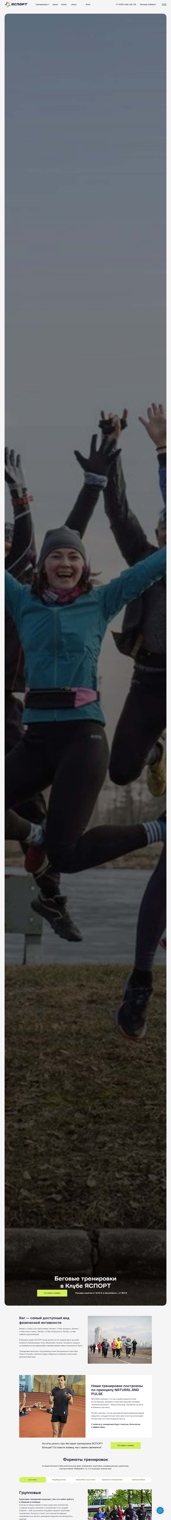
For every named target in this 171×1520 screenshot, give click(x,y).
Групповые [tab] (32, 1480)
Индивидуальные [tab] (59, 1480)
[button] (52, 1293)
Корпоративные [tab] (138, 1480)
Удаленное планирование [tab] (112, 1480)
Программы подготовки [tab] (85, 1480)
